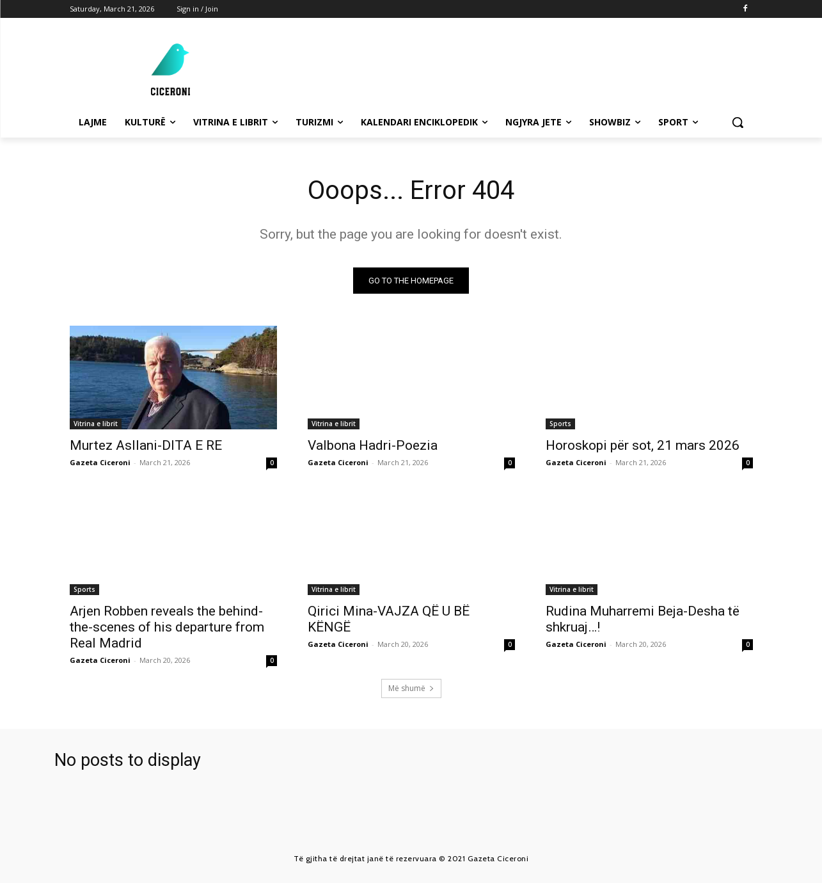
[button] (737, 122)
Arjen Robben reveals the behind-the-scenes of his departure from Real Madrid (167, 627)
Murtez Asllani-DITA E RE (146, 445)
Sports (560, 423)
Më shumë (411, 688)
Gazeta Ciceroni (100, 462)
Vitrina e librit (96, 423)
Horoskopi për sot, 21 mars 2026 (642, 445)
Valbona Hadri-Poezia (373, 445)
